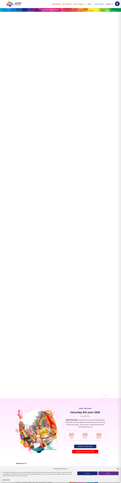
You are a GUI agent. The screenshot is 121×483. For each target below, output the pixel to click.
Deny (108, 473)
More (90, 4)
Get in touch (99, 4)
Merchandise (66, 4)
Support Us (109, 4)
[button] (118, 469)
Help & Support (79, 4)
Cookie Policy (6, 480)
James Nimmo (112, 395)
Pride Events (56, 4)
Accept (87, 473)
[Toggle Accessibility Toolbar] (117, 3)
